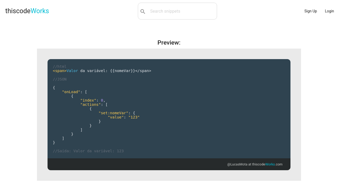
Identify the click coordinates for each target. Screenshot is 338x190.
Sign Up (310, 11)
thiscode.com (267, 164)
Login (329, 11)
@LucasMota (237, 164)
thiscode (27, 11)
